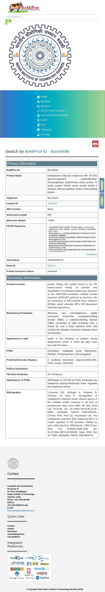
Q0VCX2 (52, 203)
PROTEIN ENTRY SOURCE (52, 115)
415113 (51, 265)
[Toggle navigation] (35, 93)
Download (92, 254)
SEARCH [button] (43, 106)
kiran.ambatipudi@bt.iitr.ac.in (20, 511)
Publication (44, 130)
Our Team (43, 134)
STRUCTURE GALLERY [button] (51, 111)
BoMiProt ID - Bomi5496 (47, 151)
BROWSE (43, 101)
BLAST (42, 120)
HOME (46, 97)
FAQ (41, 125)
